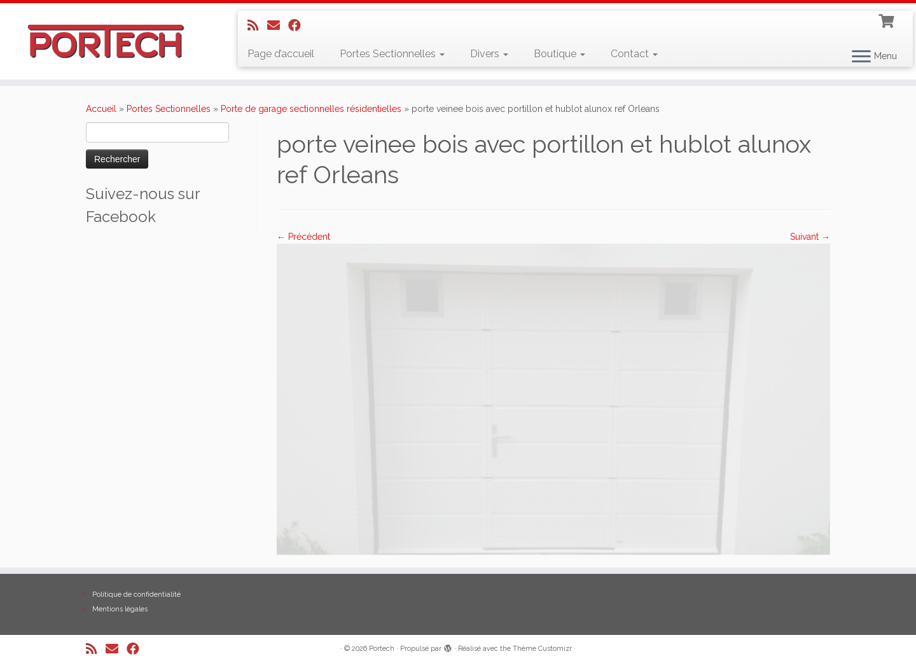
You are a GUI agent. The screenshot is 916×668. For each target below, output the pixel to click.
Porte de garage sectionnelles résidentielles (311, 109)
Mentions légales (120, 609)
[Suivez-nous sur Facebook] (298, 25)
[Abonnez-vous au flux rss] (257, 25)
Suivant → (810, 237)
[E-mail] (277, 25)
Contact (634, 54)
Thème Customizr (542, 648)
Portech (381, 648)
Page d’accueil (280, 54)
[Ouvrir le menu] (861, 57)
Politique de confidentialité (136, 594)
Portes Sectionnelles (392, 54)
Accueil (101, 109)
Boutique (559, 54)
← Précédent (303, 237)
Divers (489, 54)
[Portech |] (105, 41)
